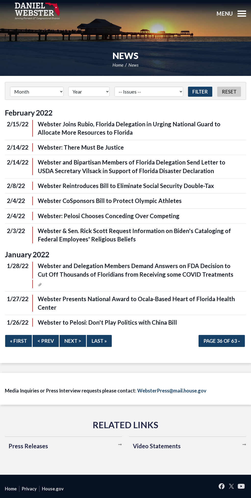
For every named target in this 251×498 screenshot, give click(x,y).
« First (18, 341)
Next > (72, 341)
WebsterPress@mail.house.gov (171, 390)
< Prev (46, 341)
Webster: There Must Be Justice (81, 147)
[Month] (36, 91)
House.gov (53, 488)
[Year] (88, 91)
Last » (99, 341)
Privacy (29, 488)
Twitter (231, 486)
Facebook (221, 486)
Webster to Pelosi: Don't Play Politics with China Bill (107, 322)
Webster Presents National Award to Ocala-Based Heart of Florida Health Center (136, 303)
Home (118, 65)
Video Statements (157, 446)
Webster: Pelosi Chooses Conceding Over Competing (108, 215)
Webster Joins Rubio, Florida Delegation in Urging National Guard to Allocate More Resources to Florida (129, 128)
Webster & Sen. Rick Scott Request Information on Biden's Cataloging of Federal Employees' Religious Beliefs (134, 235)
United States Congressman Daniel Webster (37, 11)
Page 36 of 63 (221, 341)
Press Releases (28, 446)
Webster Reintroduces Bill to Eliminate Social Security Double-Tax (126, 185)
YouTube (241, 486)
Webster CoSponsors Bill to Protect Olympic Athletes (110, 200)
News (133, 65)
